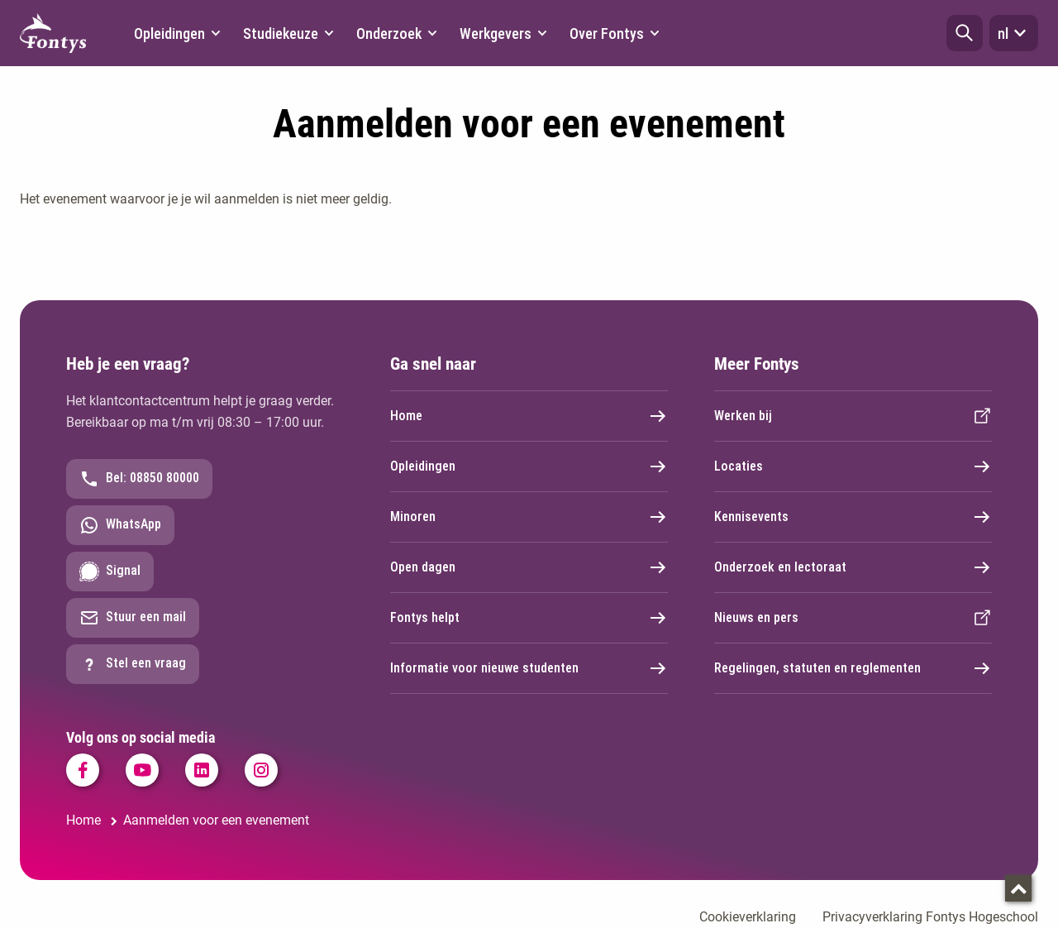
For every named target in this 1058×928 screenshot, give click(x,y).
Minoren (529, 517)
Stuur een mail (132, 618)
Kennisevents (853, 517)
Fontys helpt (529, 618)
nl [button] (1014, 33)
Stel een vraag (132, 664)
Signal (110, 571)
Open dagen (529, 567)
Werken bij (853, 416)
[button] (964, 33)
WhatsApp (120, 525)
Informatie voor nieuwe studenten (529, 668)
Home (529, 416)
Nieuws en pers (853, 618)
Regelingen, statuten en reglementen (853, 668)
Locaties (853, 466)
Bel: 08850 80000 (139, 479)
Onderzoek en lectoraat (853, 567)
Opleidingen (529, 466)
